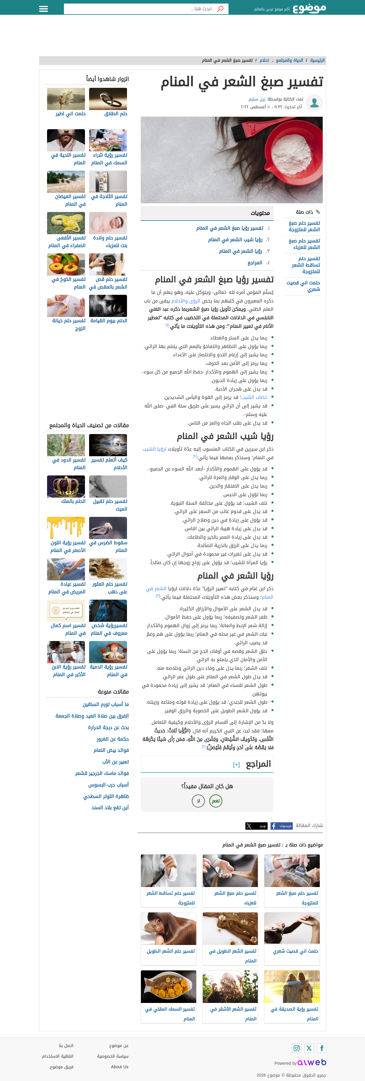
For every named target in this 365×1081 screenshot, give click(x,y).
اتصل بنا (66, 1046)
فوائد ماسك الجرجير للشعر (102, 773)
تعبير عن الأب (115, 762)
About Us (119, 1067)
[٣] (158, 596)
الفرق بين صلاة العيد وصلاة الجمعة (92, 716)
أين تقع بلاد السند (110, 808)
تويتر (263, 826)
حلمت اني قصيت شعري (303, 286)
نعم (216, 800)
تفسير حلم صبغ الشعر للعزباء (304, 244)
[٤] (204, 746)
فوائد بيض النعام (111, 750)
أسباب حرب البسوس (108, 785)
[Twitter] (309, 1048)
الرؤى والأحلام (185, 300)
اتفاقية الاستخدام (57, 1056)
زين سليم (257, 99)
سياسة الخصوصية (112, 1056)
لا (198, 800)
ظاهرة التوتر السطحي (106, 796)
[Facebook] (321, 1048)
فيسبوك (285, 826)
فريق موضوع (61, 1067)
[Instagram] (296, 1048)
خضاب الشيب (254, 397)
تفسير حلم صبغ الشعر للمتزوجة (304, 226)
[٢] (195, 456)
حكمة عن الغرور (113, 739)
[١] (166, 325)
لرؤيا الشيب (154, 449)
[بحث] (220, 9)
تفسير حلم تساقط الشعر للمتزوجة (306, 265)
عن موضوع (118, 1046)
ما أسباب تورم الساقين (106, 704)
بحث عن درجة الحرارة (108, 728)
